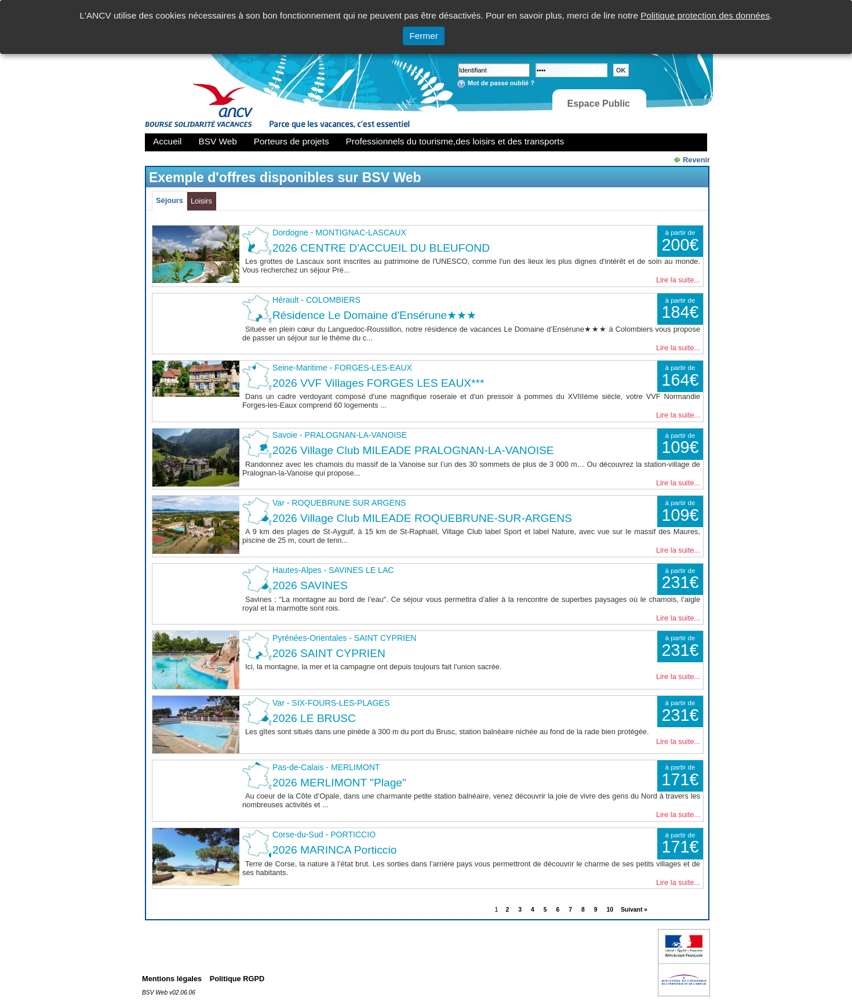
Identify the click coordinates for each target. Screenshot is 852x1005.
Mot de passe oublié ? (501, 82)
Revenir (696, 159)
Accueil (167, 141)
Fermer (423, 36)
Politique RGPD (237, 978)
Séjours (169, 200)
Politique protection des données (705, 15)
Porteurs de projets (291, 141)
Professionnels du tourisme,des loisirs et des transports (455, 141)
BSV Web (218, 141)
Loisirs (201, 201)
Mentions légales (172, 978)
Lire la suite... (678, 279)
